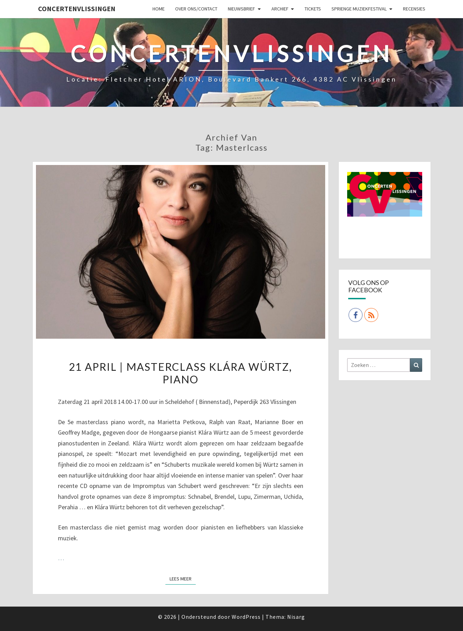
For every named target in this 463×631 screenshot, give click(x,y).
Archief (280, 9)
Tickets (313, 9)
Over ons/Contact (196, 9)
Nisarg (296, 616)
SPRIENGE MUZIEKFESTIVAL (359, 9)
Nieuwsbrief (241, 9)
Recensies (414, 9)
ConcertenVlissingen (76, 8)
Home (158, 9)
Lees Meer (183, 578)
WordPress (246, 616)
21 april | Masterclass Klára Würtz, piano (180, 372)
